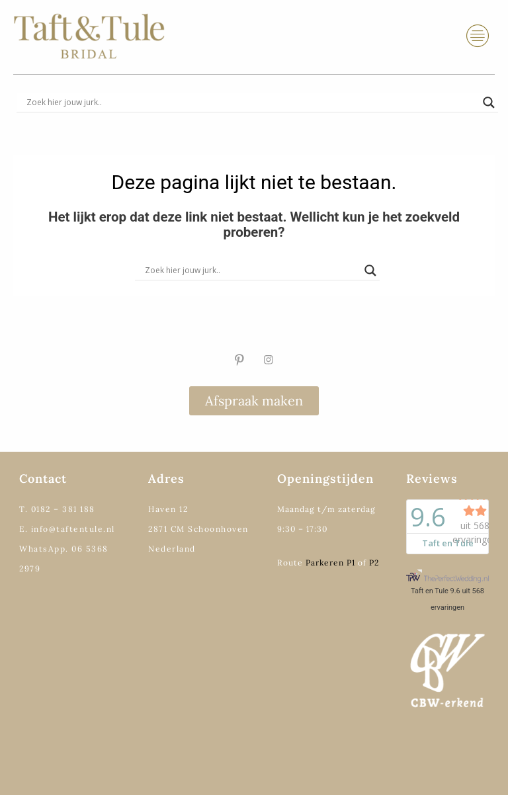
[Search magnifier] (489, 102)
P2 (374, 562)
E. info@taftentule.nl (67, 529)
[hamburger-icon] (478, 36)
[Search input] (251, 102)
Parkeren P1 (330, 562)
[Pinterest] (239, 360)
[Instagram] (268, 360)
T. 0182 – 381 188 (57, 509)
